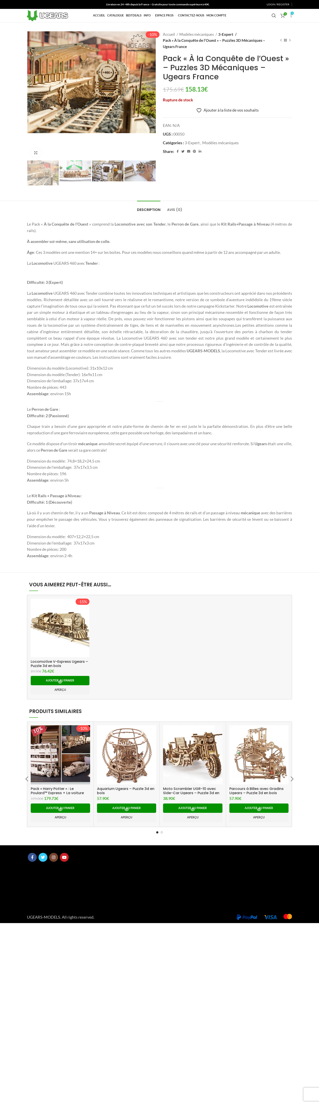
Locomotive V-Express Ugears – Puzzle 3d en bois (57, 822)
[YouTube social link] (46, 5)
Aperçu (60, 849)
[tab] (148, 217)
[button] (60, 840)
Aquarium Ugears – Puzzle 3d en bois (126, 950)
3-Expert (226, 44)
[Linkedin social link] (200, 161)
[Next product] (290, 50)
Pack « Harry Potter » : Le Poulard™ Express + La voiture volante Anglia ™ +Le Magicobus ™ (59, 954)
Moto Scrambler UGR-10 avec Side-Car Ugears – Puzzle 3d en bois (192, 952)
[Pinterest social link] (194, 161)
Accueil (169, 44)
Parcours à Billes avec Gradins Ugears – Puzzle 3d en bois (256, 952)
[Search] (273, 20)
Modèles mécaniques (196, 44)
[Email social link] (189, 161)
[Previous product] (281, 50)
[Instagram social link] (40, 5)
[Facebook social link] (29, 5)
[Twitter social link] (34, 5)
